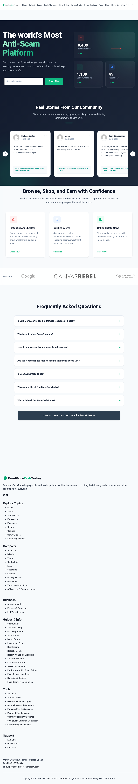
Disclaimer (12, 581)
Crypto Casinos (90, 5)
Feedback (12, 747)
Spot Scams (13, 635)
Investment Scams (16, 643)
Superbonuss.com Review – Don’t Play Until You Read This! (29, 170)
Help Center (13, 743)
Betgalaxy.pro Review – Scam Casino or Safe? (73, 170)
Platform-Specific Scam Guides (22, 670)
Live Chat (11, 739)
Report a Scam (14, 651)
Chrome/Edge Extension (19, 724)
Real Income (13, 647)
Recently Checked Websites (20, 655)
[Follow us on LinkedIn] (7, 495)
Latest (32, 5)
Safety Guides (14, 535)
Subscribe (12, 569)
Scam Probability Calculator (20, 717)
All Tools (11, 693)
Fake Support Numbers (18, 674)
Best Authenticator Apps (19, 701)
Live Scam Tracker (16, 662)
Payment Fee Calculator (18, 713)
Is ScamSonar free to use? (30, 374)
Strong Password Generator (20, 705)
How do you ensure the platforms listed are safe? (42, 347)
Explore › (112, 83)
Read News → (103, 252)
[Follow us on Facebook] (4, 495)
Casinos (11, 531)
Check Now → (16, 252)
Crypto (10, 527)
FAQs (9, 566)
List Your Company (16, 612)
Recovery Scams (15, 631)
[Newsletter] (127, 5)
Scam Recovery (14, 627)
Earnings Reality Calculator (20, 709)
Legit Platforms (51, 5)
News (10, 507)
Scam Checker (14, 697)
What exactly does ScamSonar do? (35, 334)
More (123, 5)
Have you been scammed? (69, 415)
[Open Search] (133, 5)
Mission (11, 554)
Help (107, 5)
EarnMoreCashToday (57, 778)
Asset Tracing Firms (16, 666)
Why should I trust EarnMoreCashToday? (38, 387)
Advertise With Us (15, 604)
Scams (39, 5)
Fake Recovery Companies (20, 682)
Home (24, 5)
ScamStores (13, 515)
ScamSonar (12, 623)
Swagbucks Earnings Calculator (22, 720)
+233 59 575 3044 (14, 763)
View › (80, 54)
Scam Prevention (15, 658)
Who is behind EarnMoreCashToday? (36, 400)
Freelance (12, 523)
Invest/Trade (76, 5)
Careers (11, 573)
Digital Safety (13, 639)
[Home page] (10, 5)
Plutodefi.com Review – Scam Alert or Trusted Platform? (117, 170)
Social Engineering (16, 538)
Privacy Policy (14, 577)
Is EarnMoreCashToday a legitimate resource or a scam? (46, 321)
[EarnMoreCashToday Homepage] (23, 478)
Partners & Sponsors (17, 608)
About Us (115, 5)
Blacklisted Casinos (16, 678)
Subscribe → (58, 252)
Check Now (54, 81)
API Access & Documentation (21, 589)
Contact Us (12, 562)
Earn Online (64, 5)
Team (10, 558)
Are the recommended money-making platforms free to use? (48, 360)
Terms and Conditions (18, 585)
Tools (101, 5)
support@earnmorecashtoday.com (22, 766)
